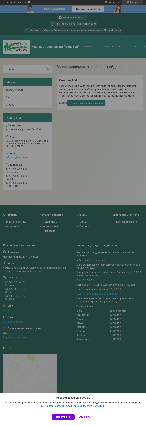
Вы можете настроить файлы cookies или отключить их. (71, 406)
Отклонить (84, 417)
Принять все (63, 417)
